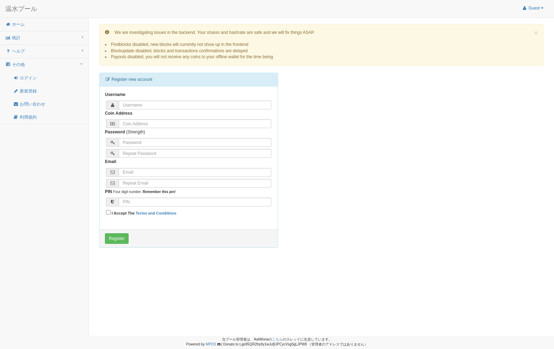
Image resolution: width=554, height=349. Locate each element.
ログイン (25, 78)
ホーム (15, 24)
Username (115, 94)
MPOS (211, 344)
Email (110, 161)
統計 (44, 37)
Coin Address (118, 113)
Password (115, 132)
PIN (108, 191)
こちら (277, 339)
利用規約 (25, 117)
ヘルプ (44, 51)
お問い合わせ (29, 104)
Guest (532, 8)
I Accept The (141, 212)
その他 (44, 64)
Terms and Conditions (156, 213)
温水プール (21, 8)
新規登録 (25, 91)
